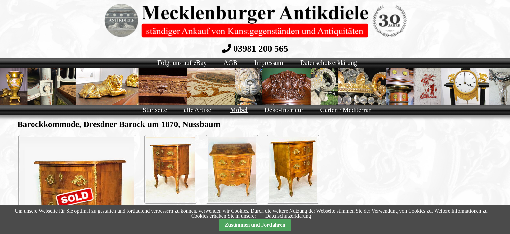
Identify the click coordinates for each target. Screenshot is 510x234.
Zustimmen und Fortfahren (255, 225)
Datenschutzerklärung (288, 216)
